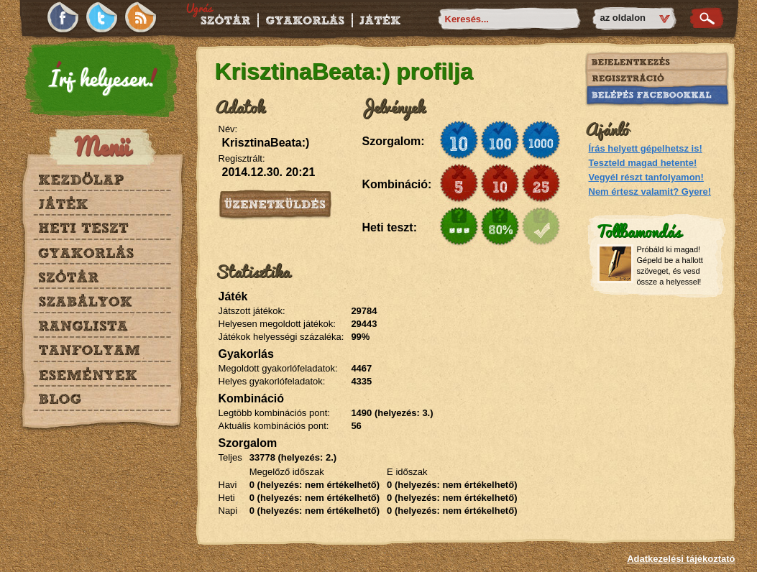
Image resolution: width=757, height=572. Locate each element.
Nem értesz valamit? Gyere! (650, 191)
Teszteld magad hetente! (643, 162)
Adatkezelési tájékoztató (681, 558)
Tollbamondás (638, 230)
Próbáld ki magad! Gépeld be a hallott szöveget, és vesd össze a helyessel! (670, 265)
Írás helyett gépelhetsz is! (645, 148)
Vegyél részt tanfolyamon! (646, 177)
